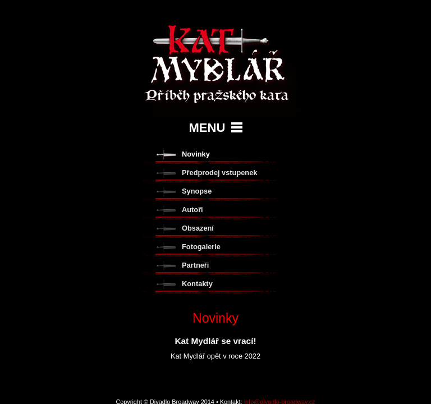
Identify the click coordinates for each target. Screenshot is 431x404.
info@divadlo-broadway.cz (279, 242)
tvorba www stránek (215, 252)
